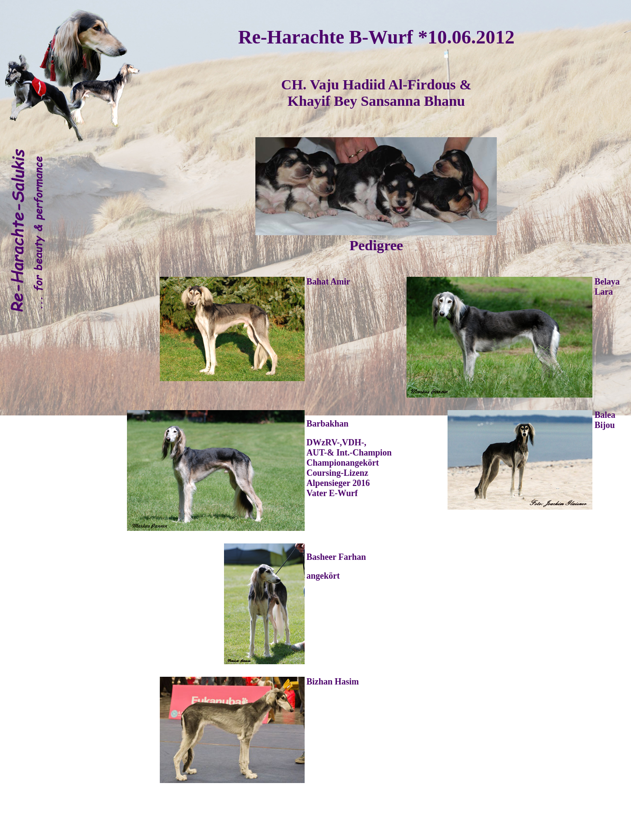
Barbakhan (328, 423)
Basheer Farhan (336, 557)
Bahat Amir (329, 281)
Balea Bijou (604, 420)
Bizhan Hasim (333, 681)
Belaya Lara (606, 287)
